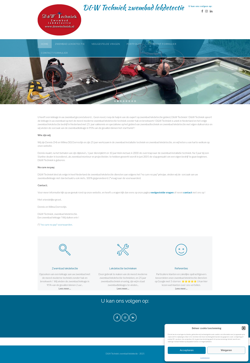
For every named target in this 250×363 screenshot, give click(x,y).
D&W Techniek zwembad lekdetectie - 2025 (125, 353)
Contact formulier (54, 52)
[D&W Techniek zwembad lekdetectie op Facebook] (117, 317)
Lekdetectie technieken (123, 268)
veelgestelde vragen (162, 192)
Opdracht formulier (162, 44)
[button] (243, 328)
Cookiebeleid (205, 358)
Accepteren (187, 350)
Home (44, 44)
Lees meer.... (65, 288)
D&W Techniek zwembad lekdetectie (133, 7)
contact (187, 192)
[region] (125, 71)
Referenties (181, 268)
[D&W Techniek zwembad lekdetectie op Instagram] (125, 317)
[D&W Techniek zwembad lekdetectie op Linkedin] (132, 317)
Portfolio (134, 44)
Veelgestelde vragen (106, 44)
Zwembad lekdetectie (70, 44)
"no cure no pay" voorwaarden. (56, 224)
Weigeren (226, 350)
